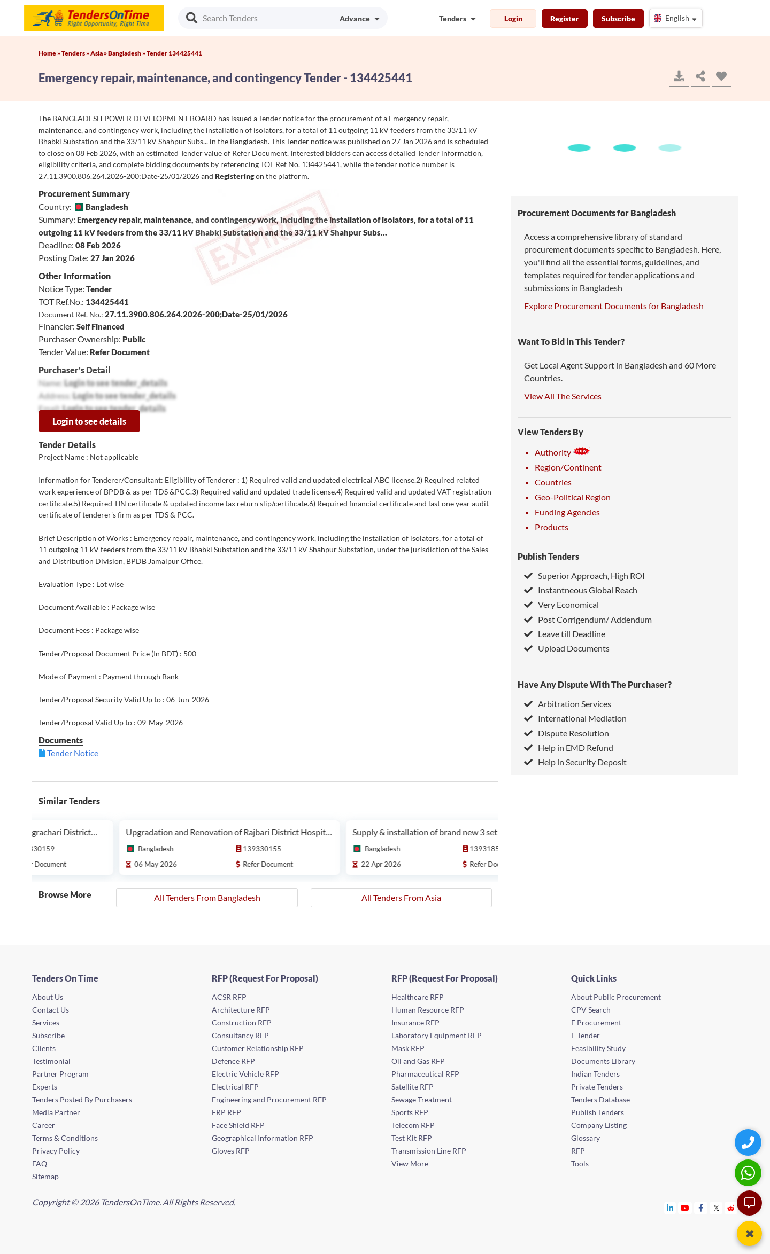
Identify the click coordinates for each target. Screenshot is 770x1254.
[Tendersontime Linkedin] (670, 1207)
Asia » (99, 53)
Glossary (585, 1137)
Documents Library (603, 1060)
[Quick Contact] (749, 1142)
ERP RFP (226, 1112)
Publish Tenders (548, 556)
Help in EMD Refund (568, 747)
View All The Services (563, 396)
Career (43, 1125)
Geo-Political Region (573, 497)
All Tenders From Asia (401, 897)
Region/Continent (568, 467)
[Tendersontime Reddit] (731, 1207)
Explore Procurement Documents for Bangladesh (614, 306)
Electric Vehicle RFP (245, 1073)
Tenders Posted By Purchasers (82, 1099)
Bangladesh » (127, 53)
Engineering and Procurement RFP (269, 1099)
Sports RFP (409, 1112)
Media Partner (56, 1112)
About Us (47, 996)
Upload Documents (567, 648)
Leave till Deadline (564, 634)
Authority (562, 452)
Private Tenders (597, 1086)
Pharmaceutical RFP (425, 1073)
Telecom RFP (413, 1125)
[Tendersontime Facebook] (701, 1207)
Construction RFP (242, 1022)
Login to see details (89, 421)
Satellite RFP (412, 1086)
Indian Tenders (595, 1073)
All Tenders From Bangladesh (207, 897)
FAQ (39, 1163)
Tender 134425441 (174, 53)
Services (45, 1022)
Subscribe (618, 18)
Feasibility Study (598, 1048)
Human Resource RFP (427, 1009)
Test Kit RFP (411, 1137)
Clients (44, 1048)
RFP (578, 1150)
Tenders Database (600, 1099)
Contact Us (50, 1009)
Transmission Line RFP (428, 1150)
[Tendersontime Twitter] (716, 1207)
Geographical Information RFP (262, 1137)
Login (513, 18)
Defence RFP (233, 1060)
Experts (44, 1086)
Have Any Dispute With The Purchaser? (595, 684)
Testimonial (51, 1060)
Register (564, 18)
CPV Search (591, 1009)
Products (551, 527)
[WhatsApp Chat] (749, 1172)
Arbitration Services (567, 704)
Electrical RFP (235, 1086)
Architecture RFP (241, 1009)
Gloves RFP (231, 1150)
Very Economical (561, 604)
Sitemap (45, 1176)
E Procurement (596, 1022)
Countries (553, 482)
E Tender (585, 1035)
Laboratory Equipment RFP (436, 1035)
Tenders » (75, 53)
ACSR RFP (229, 996)
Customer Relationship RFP (258, 1048)
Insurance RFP (415, 1022)
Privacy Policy (56, 1150)
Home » (49, 53)
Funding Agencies (567, 512)
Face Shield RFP (238, 1125)
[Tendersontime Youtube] (685, 1207)
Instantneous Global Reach (580, 590)
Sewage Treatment (421, 1099)
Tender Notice (72, 753)
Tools (580, 1163)
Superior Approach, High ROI (584, 575)
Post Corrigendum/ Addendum (588, 619)
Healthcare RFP (417, 996)
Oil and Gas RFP (418, 1060)
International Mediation (575, 718)
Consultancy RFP (240, 1035)
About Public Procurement (616, 996)
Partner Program (60, 1073)
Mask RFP (408, 1048)
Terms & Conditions (65, 1137)
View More (409, 1163)
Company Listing (599, 1125)
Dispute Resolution (566, 733)
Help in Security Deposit (575, 762)
